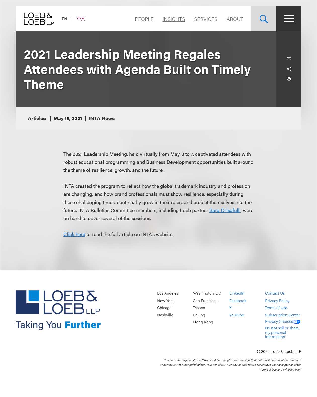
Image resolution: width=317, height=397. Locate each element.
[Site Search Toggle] (263, 18)
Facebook (237, 300)
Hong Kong (203, 322)
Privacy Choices (282, 321)
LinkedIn (236, 293)
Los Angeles (167, 293)
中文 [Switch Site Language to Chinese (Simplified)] (81, 18)
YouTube (236, 315)
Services (205, 18)
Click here (74, 234)
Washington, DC (207, 293)
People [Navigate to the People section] (144, 18)
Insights (174, 18)
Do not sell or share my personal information (282, 332)
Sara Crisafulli (225, 210)
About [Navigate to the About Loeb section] (235, 18)
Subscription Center (282, 315)
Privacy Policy (277, 300)
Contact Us (275, 293)
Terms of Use (276, 308)
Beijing (199, 315)
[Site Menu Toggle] (288, 18)
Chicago (164, 308)
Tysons (199, 308)
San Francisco (205, 300)
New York (165, 300)
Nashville (165, 315)
